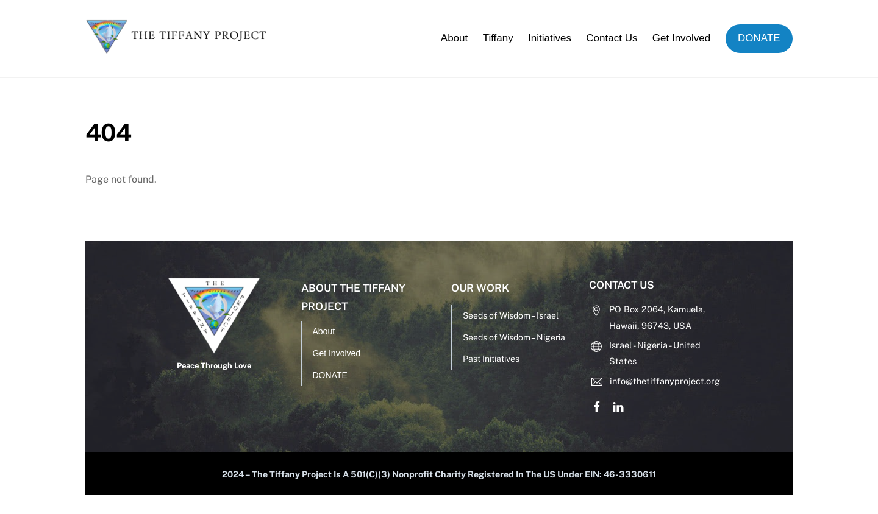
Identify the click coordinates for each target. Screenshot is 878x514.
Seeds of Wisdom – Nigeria (514, 337)
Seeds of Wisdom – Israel (511, 315)
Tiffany (498, 38)
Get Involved (681, 38)
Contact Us (611, 38)
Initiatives (549, 38)
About (454, 38)
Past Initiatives (491, 359)
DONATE (759, 38)
